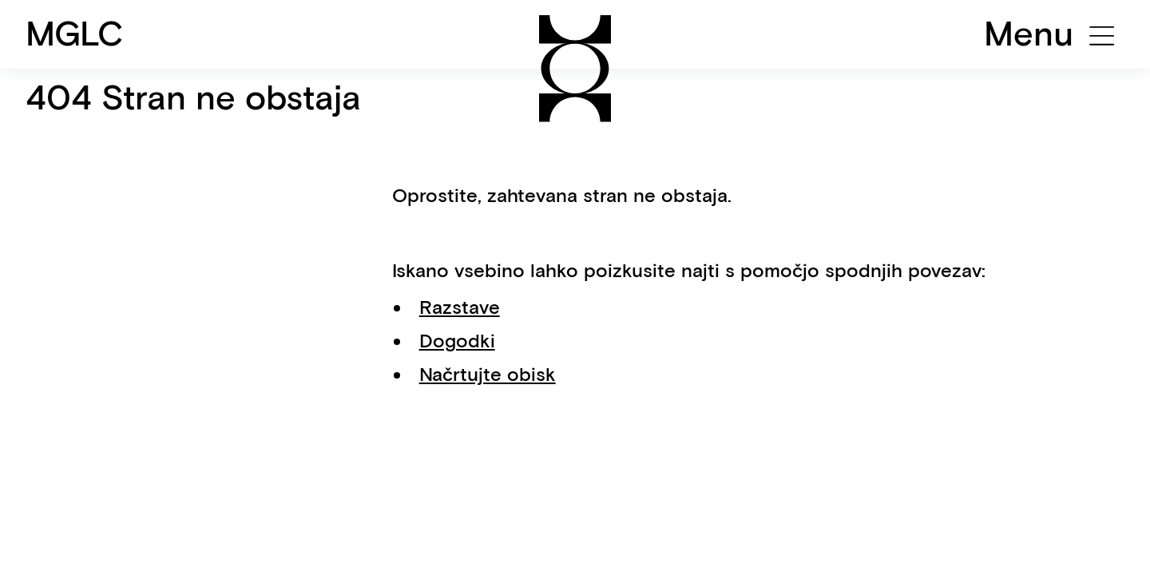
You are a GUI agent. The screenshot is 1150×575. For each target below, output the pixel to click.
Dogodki (457, 340)
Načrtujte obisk (487, 374)
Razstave (459, 307)
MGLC (75, 33)
